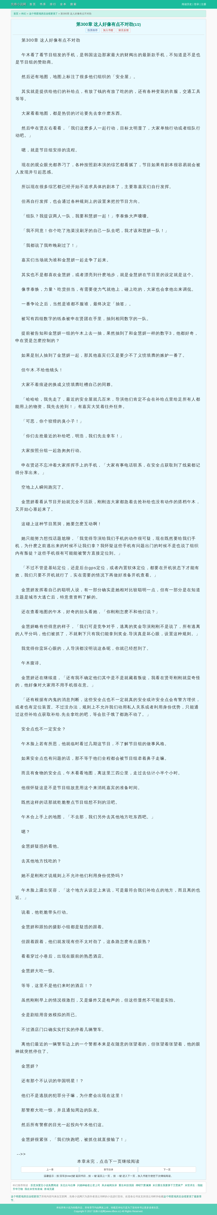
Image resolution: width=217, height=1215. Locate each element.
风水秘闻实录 (109, 1185)
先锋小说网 (18, 4)
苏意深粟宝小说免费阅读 (44, 1185)
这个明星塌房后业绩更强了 (43, 13)
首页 (16, 13)
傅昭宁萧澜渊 (143, 1185)
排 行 (53, 4)
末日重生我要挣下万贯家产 (168, 1185)
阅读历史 (187, 4)
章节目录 (108, 1169)
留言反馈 (124, 30)
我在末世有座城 (33, 1189)
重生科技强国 (126, 1185)
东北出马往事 (67, 1185)
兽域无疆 (49, 1189)
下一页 (167, 1169)
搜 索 (73, 4)
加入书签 (108, 30)
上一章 (50, 1169)
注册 (203, 4)
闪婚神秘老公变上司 (88, 1185)
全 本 (63, 4)
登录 (196, 4)
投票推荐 (92, 30)
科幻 (23, 13)
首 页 (32, 4)
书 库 (43, 4)
